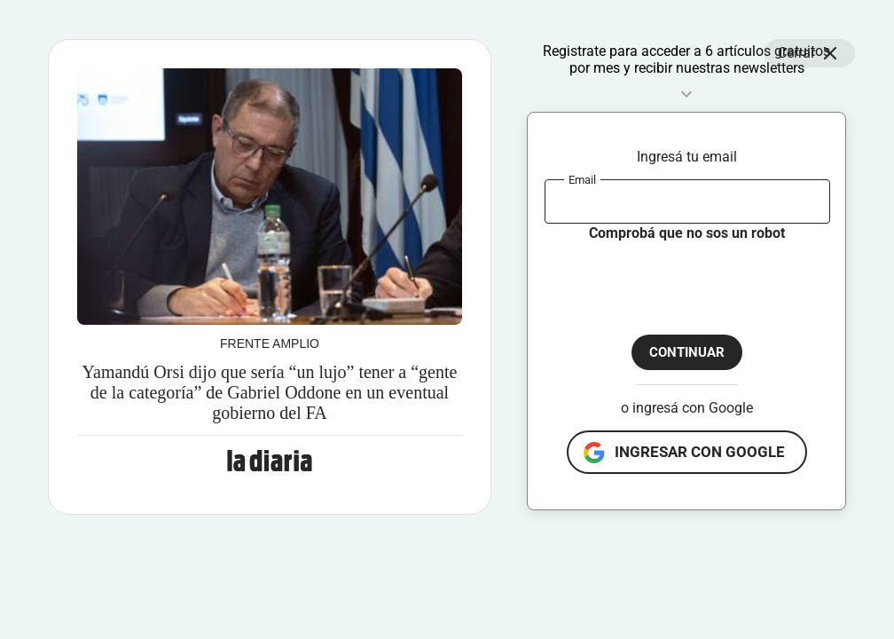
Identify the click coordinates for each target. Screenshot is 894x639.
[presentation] (679, 277)
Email (582, 178)
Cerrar (809, 53)
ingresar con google (700, 452)
